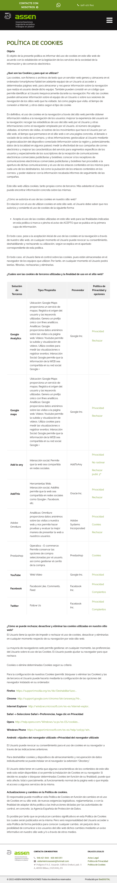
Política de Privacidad (98, 861)
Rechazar (97, 340)
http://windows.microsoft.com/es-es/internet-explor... (58, 706)
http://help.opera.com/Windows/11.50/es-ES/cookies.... (47, 721)
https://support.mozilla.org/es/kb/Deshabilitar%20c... (46, 690)
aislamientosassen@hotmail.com (53, 861)
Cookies (96, 524)
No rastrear (98, 462)
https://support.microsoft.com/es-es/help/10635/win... (59, 729)
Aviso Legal (93, 858)
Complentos (99, 592)
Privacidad (98, 331)
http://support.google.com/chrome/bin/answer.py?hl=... (49, 698)
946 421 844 (87, 5)
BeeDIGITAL (104, 879)
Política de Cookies (96, 864)
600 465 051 (57, 858)
